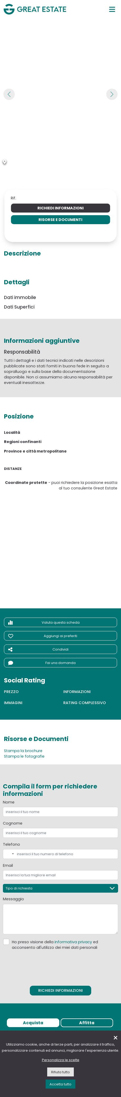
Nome (8, 802)
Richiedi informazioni (60, 208)
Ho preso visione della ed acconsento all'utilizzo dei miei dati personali (55, 944)
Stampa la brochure (23, 750)
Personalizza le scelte (60, 1059)
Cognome (12, 823)
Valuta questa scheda (44, 622)
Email (8, 865)
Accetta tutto (60, 1084)
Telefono (11, 844)
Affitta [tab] (86, 1023)
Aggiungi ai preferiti (42, 636)
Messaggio (13, 899)
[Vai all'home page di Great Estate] (35, 9)
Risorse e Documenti (60, 219)
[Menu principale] (112, 9)
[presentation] (61, 966)
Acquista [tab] (33, 1023)
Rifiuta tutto (60, 1072)
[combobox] (9, 854)
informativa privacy (73, 942)
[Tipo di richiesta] (60, 888)
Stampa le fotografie (24, 756)
